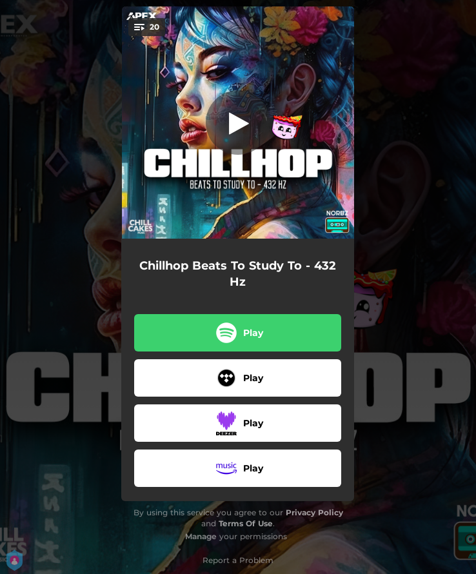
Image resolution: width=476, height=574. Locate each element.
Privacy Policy (314, 512)
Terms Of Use (246, 523)
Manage (201, 536)
